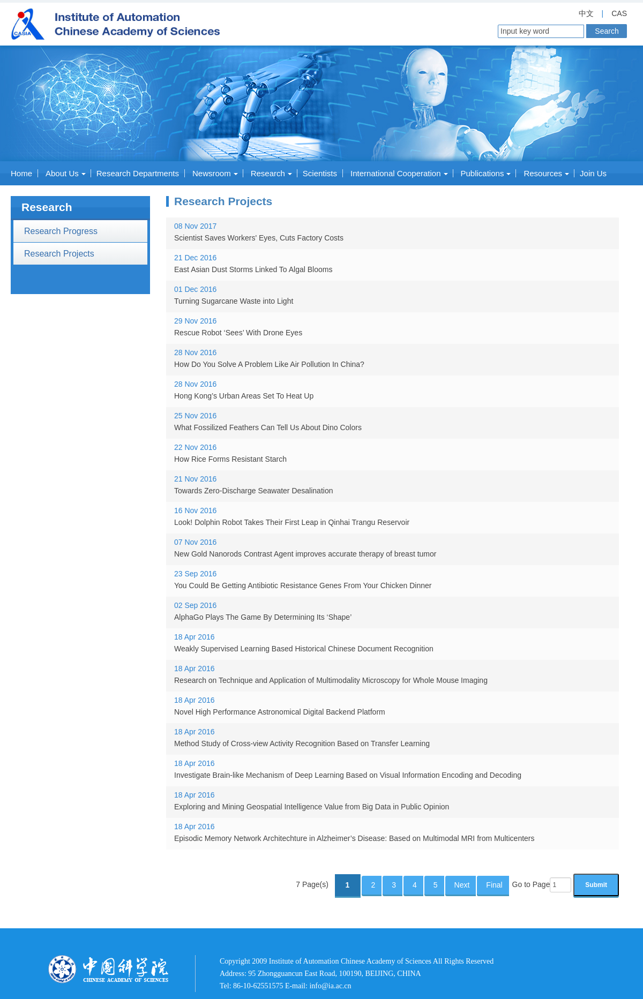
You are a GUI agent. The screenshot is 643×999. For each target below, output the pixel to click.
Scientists (320, 173)
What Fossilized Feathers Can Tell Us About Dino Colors (268, 427)
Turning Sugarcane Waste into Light (233, 301)
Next (462, 885)
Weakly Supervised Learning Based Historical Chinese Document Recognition (303, 648)
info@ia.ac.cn (330, 986)
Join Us (593, 173)
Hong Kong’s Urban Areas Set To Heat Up (243, 396)
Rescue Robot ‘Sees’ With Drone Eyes (238, 332)
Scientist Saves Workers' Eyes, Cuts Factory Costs (258, 238)
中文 (586, 13)
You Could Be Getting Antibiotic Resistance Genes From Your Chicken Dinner (302, 585)
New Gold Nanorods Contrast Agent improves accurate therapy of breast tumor (305, 554)
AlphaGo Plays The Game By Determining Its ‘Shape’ (263, 617)
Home (21, 173)
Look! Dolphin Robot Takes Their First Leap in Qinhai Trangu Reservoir (291, 522)
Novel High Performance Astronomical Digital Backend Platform (279, 712)
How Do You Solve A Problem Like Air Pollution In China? (269, 364)
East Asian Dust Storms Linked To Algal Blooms (253, 269)
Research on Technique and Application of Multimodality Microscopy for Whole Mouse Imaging (331, 680)
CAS (619, 13)
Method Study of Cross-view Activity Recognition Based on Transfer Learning (302, 743)
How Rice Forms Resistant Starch (230, 459)
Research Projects (59, 253)
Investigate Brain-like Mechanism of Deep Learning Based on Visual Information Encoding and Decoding (347, 775)
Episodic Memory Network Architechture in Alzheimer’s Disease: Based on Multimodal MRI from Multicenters (354, 838)
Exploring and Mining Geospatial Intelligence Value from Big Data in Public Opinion (311, 806)
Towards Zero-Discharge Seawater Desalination (253, 490)
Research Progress (61, 231)
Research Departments (137, 173)
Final (494, 885)
